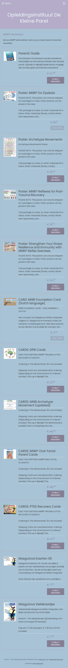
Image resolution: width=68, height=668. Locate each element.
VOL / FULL (57, 127)
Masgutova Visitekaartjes (36, 604)
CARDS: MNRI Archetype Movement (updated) (35, 403)
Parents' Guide (29, 53)
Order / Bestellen (55, 80)
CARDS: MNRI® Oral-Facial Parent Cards (36, 453)
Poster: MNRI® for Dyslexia (36, 93)
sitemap (42, 659)
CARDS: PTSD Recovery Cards (39, 507)
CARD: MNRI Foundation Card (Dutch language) (39, 301)
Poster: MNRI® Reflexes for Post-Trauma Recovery (41, 193)
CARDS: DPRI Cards (32, 350)
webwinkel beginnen (56, 659)
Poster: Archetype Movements (40, 139)
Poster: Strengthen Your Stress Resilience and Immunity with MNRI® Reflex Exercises (40, 247)
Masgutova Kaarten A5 (35, 559)
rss (47, 659)
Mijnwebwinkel (38, 663)
